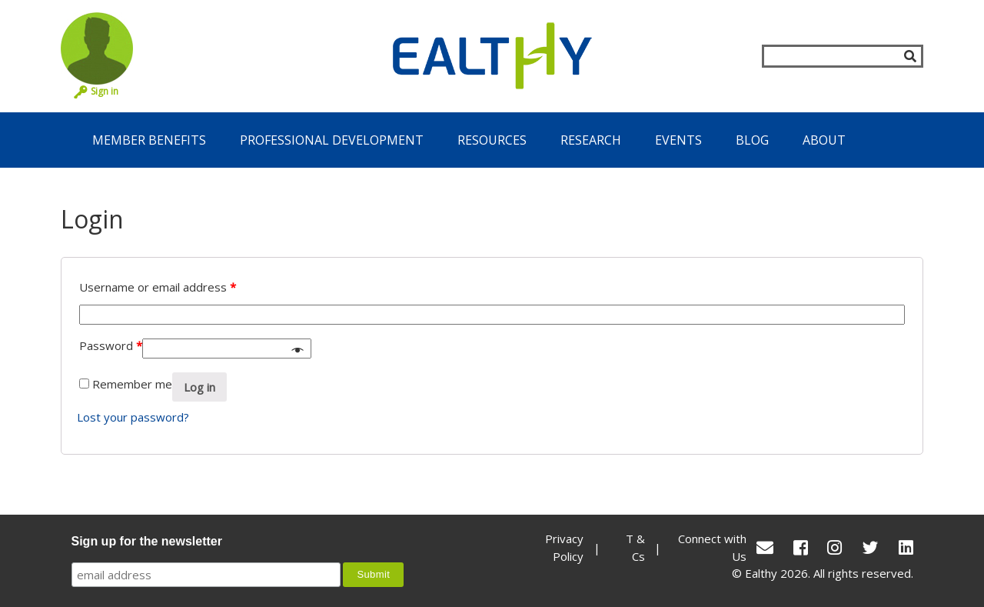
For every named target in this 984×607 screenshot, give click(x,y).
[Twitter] (870, 547)
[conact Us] (764, 547)
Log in (199, 387)
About (824, 140)
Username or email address (157, 287)
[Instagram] (834, 547)
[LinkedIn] (906, 547)
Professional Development (332, 140)
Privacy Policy (564, 547)
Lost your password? (133, 417)
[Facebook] (800, 547)
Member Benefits (149, 140)
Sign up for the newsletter (146, 541)
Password (110, 345)
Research (590, 140)
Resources (492, 140)
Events (678, 140)
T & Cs (635, 547)
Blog (752, 140)
